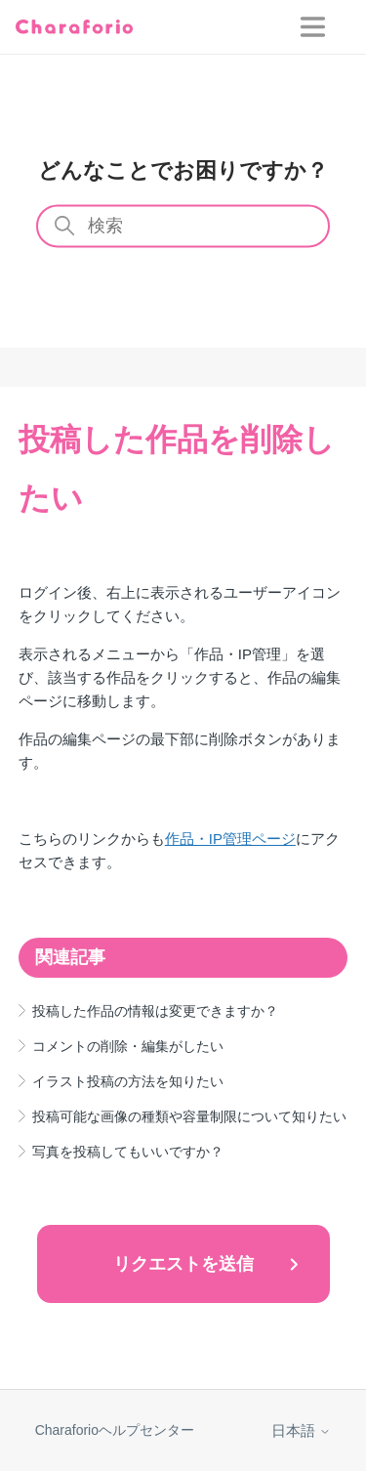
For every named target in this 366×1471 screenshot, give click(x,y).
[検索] (183, 226)
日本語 (301, 1430)
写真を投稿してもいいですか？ (128, 1151)
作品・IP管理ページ (230, 838)
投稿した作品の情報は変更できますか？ (155, 1011)
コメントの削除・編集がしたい (128, 1046)
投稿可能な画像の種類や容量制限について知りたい (189, 1116)
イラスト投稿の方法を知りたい (128, 1081)
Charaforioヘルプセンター (114, 1430)
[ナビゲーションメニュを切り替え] (325, 27)
